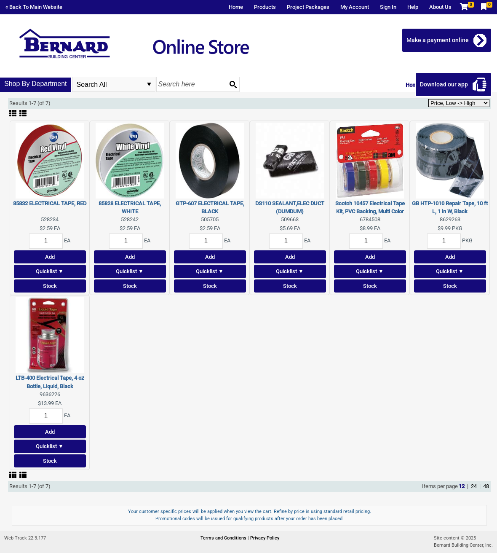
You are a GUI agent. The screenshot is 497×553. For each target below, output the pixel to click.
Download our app (444, 84)
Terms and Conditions (224, 538)
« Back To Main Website (33, 7)
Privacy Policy (264, 538)
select (149, 84)
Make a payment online (437, 40)
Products (265, 7)
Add (50, 257)
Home (236, 7)
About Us (440, 7)
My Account (354, 7)
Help (412, 7)
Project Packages (308, 7)
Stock (50, 286)
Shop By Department (35, 83)
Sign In (388, 7)
